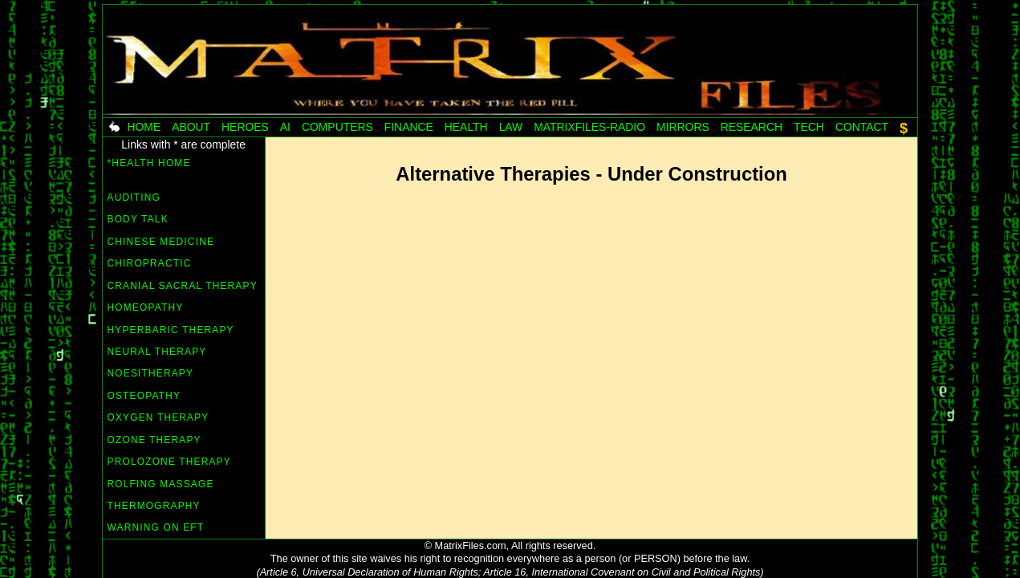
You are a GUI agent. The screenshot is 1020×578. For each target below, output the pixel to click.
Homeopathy (146, 307)
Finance (408, 126)
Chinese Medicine (161, 241)
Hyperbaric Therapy (171, 330)
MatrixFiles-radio (589, 126)
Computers (337, 126)
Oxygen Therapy (158, 417)
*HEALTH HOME (149, 169)
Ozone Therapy (154, 440)
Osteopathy (144, 395)
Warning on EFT (156, 527)
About (191, 126)
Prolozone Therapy (169, 461)
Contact (861, 126)
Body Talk (138, 219)
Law (511, 126)
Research (751, 126)
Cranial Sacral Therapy (183, 285)
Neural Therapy (157, 351)
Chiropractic (150, 263)
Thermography (154, 505)
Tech (809, 126)
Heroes (245, 126)
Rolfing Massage (161, 484)
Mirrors (682, 126)
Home (144, 126)
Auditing (134, 197)
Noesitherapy (151, 373)
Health (466, 126)
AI (285, 126)
